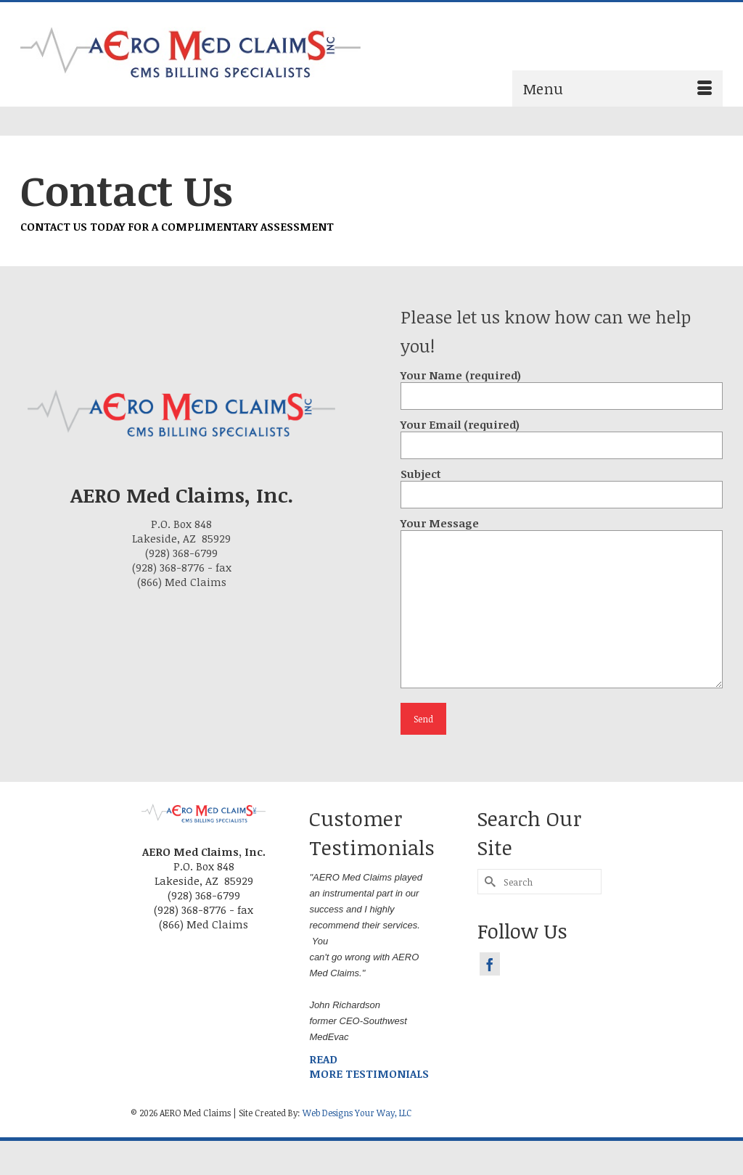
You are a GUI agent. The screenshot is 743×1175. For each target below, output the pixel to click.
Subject (562, 484)
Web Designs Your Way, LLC (357, 1112)
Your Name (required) (562, 385)
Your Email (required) (562, 435)
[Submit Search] (488, 881)
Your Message (562, 530)
